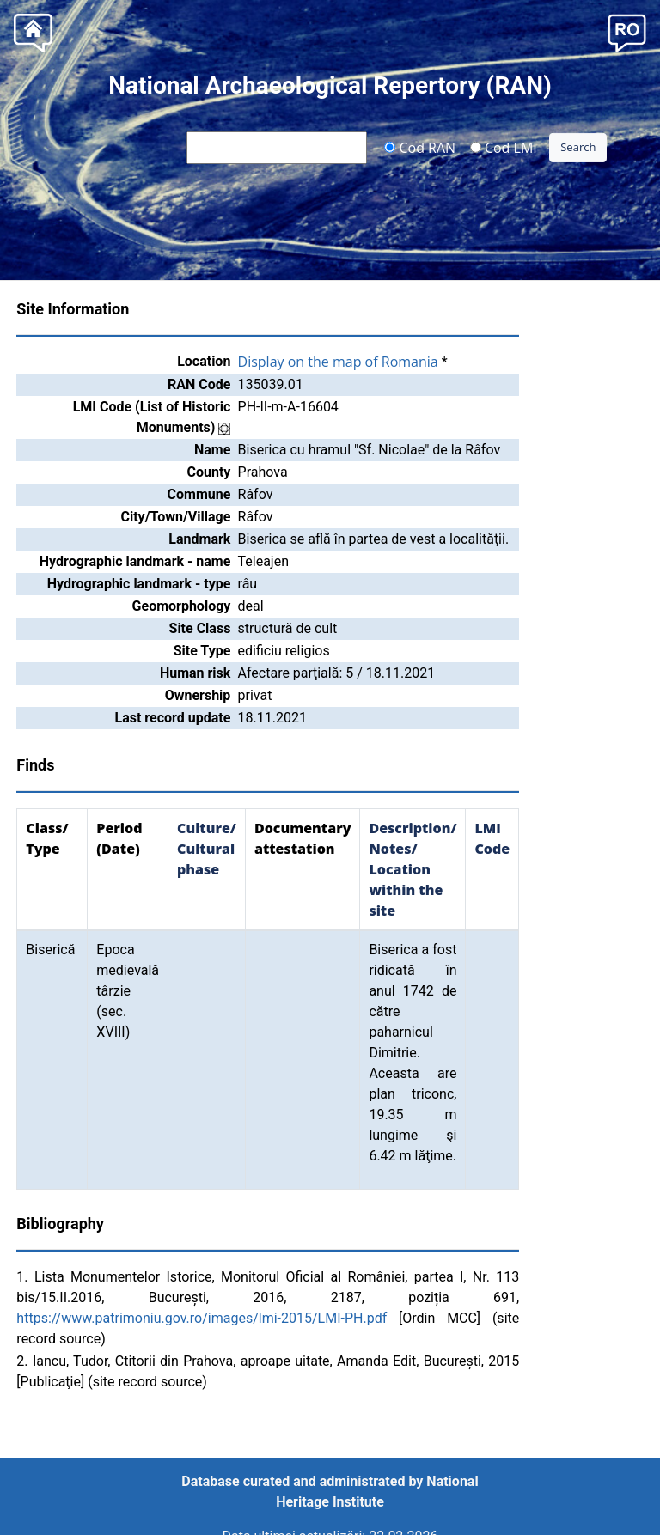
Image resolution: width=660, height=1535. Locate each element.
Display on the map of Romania (338, 361)
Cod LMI (503, 146)
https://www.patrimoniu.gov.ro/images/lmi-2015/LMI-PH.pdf (201, 1318)
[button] (627, 31)
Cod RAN (419, 146)
